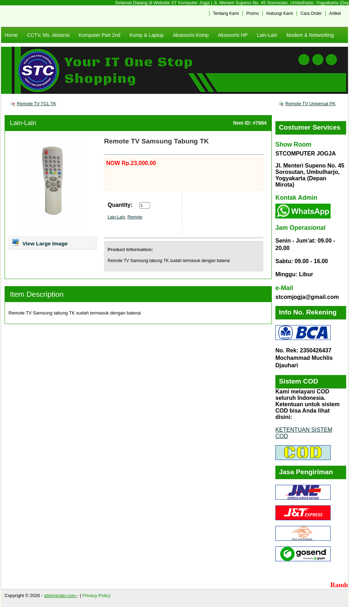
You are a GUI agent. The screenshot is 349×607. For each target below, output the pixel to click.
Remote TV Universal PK (310, 103)
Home (11, 35)
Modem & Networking (310, 35)
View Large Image (39, 242)
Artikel (335, 13)
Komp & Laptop (147, 35)
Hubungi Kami (279, 13)
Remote (134, 217)
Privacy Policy (96, 595)
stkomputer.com (60, 595)
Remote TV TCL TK (36, 103)
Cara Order (311, 13)
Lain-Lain (267, 35)
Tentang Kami (226, 13)
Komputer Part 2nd (99, 35)
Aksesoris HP (233, 35)
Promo (252, 13)
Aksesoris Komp (190, 35)
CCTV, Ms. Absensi (48, 35)
